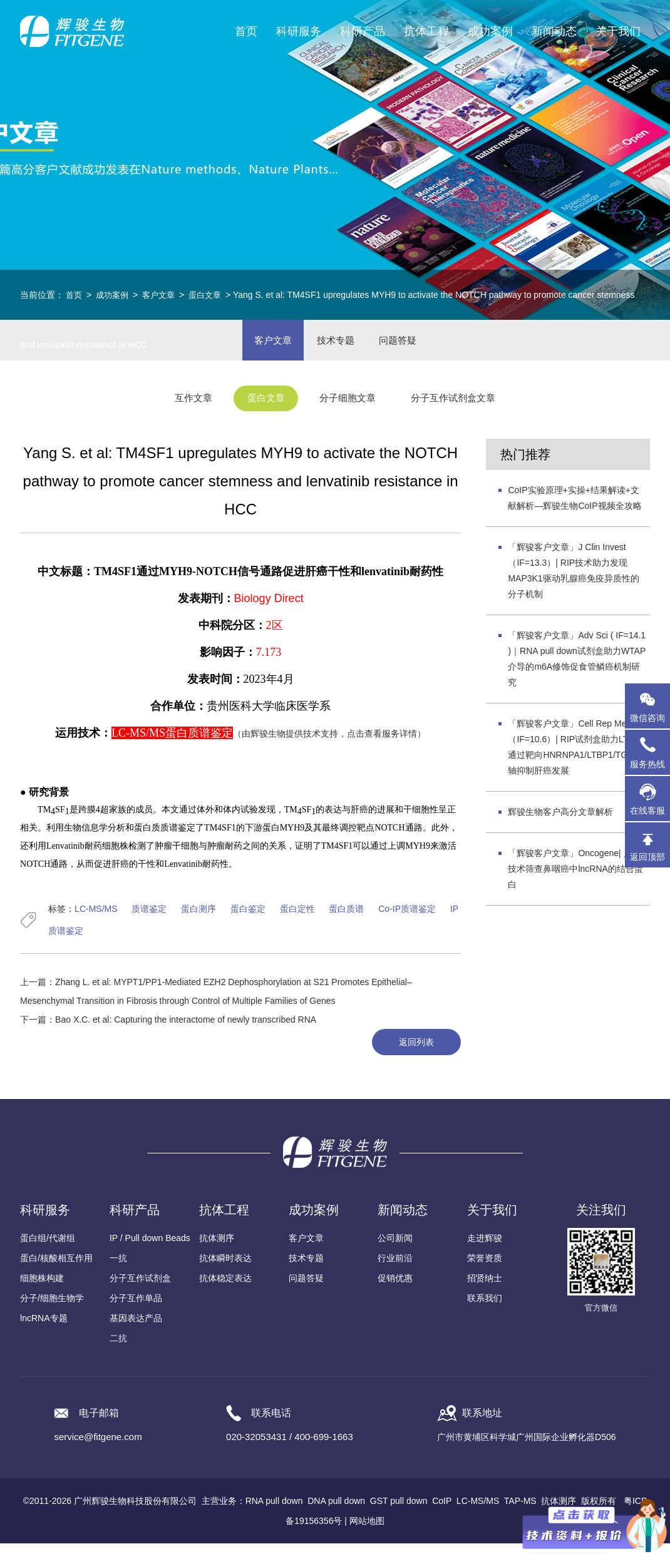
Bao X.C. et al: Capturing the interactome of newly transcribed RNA (185, 1029)
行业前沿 (395, 1269)
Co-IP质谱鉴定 (407, 918)
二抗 (118, 1349)
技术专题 (306, 1269)
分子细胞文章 (350, 409)
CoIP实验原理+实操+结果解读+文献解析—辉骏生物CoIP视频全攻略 (574, 507)
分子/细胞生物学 (52, 1309)
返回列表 (412, 1052)
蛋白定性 (297, 918)
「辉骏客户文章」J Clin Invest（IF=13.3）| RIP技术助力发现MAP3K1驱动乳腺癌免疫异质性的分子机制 (573, 579)
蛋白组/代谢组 (47, 1249)
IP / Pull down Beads (150, 1249)
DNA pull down (336, 1511)
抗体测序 (216, 1249)
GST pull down (399, 1511)
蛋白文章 (212, 295)
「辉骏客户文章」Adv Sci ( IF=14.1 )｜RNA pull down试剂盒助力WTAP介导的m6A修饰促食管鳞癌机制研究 (577, 668)
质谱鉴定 (149, 918)
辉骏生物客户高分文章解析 (560, 821)
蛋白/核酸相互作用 (56, 1269)
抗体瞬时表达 (225, 1269)
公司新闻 (395, 1249)
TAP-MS (520, 1511)
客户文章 (163, 295)
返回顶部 (647, 857)
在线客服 (647, 810)
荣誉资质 (484, 1269)
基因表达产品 (136, 1329)
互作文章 (178, 409)
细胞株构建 (42, 1289)
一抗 (118, 1269)
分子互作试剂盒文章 (466, 409)
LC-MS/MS (96, 918)
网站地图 (366, 1531)
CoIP (441, 1511)
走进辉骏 (484, 1249)
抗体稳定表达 (225, 1289)
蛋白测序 (198, 918)
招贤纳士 (484, 1289)
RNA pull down (274, 1511)
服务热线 (650, 752)
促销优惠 (395, 1289)
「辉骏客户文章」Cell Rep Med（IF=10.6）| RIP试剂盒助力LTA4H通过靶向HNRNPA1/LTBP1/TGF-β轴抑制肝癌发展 (576, 756)
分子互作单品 (136, 1309)
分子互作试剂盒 (140, 1289)
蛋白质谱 (346, 918)
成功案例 (114, 295)
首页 (246, 31)
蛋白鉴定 (247, 918)
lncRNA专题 (43, 1329)
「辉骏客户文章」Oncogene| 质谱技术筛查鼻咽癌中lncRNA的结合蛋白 (575, 878)
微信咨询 (647, 718)
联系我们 (484, 1309)
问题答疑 (306, 1289)
